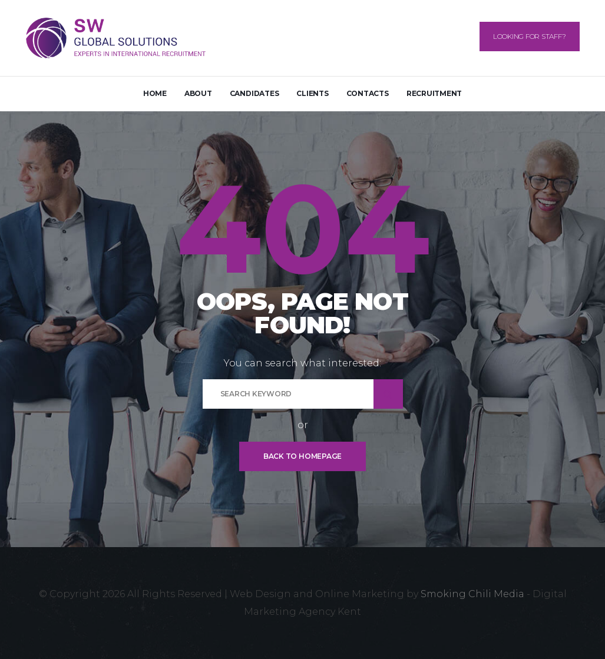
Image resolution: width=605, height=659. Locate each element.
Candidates (254, 93)
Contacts (367, 93)
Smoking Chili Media (472, 594)
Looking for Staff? (529, 36)
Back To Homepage (302, 456)
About (198, 93)
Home (155, 93)
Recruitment (434, 93)
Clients (312, 93)
